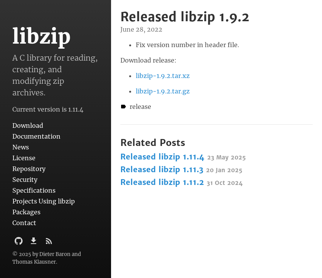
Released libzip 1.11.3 (181, 169)
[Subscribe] (49, 243)
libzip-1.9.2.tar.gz (163, 91)
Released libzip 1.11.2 (181, 182)
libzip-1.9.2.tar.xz (163, 76)
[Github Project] (19, 243)
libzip (41, 36)
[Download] (34, 243)
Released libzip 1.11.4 (183, 156)
